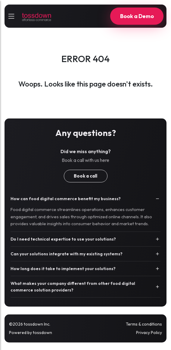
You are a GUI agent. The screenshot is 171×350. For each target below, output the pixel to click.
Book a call (85, 176)
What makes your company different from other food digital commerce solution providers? (73, 287)
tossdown (42, 332)
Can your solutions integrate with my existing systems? (67, 254)
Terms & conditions (144, 324)
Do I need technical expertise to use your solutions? (63, 239)
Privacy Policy (149, 332)
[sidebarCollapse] (11, 16)
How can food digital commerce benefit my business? (66, 198)
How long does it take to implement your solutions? (63, 268)
